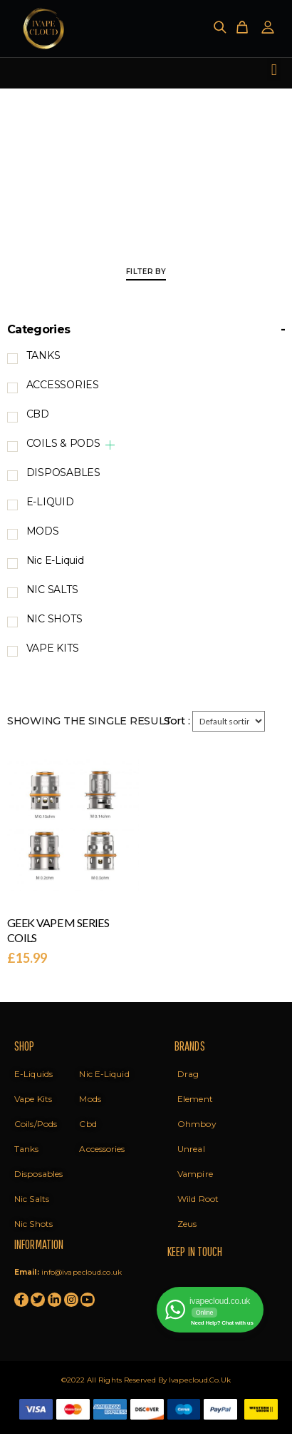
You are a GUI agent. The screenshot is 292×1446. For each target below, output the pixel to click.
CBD (37, 414)
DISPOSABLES (63, 472)
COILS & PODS (63, 443)
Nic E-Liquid (55, 560)
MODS (42, 531)
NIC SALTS (52, 589)
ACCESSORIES (62, 384)
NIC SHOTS (54, 618)
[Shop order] (228, 721)
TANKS (43, 355)
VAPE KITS (52, 648)
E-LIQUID (50, 501)
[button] (274, 69)
